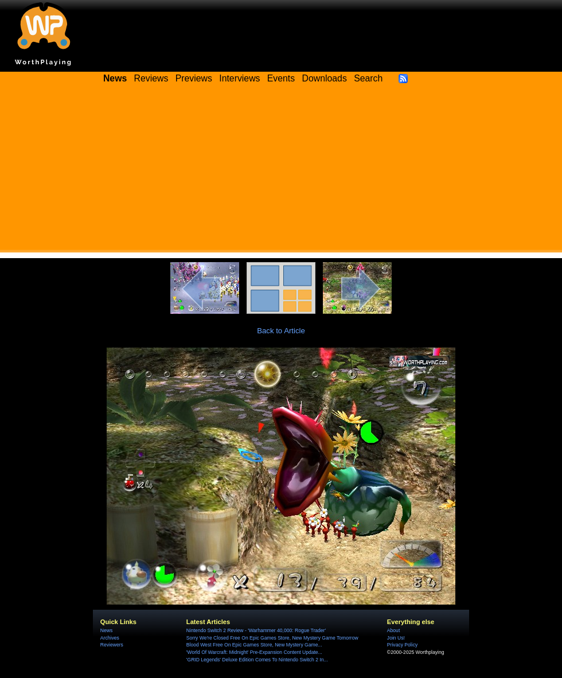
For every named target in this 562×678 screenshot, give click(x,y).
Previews (193, 78)
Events (281, 78)
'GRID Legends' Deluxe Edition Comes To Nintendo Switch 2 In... (257, 660)
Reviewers (111, 645)
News (106, 630)
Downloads (324, 78)
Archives (109, 638)
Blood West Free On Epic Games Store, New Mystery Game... (254, 645)
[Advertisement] (281, 172)
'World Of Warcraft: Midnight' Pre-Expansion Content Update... (254, 652)
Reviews (151, 78)
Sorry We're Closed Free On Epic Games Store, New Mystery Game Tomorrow (272, 638)
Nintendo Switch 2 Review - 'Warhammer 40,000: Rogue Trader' (256, 630)
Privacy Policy (402, 645)
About (393, 630)
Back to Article (281, 330)
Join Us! (396, 638)
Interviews (239, 78)
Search (368, 78)
